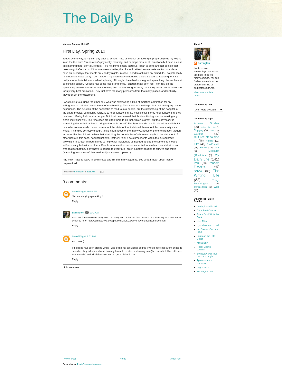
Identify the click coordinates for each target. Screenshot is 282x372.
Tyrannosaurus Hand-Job (204, 261)
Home (123, 358)
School (198, 171)
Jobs (216, 147)
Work (216, 187)
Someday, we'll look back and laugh (207, 255)
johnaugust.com (205, 271)
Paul (197, 163)
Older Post (175, 358)
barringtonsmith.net (207, 206)
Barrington (78, 212)
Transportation (200, 187)
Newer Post (70, 358)
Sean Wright (79, 191)
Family (209, 140)
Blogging (198, 130)
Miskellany (202, 242)
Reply (75, 201)
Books (213, 130)
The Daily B (98, 18)
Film (196, 144)
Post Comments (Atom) (89, 364)
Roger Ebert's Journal (204, 248)
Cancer (198, 133)
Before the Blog (208, 127)
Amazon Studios (206, 123)
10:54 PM (92, 191)
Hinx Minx (202, 221)
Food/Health (213, 144)
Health (203, 147)
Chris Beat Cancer (206, 210)
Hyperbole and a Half (208, 225)
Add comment (72, 267)
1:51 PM (91, 236)
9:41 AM (94, 212)
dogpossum (203, 267)
